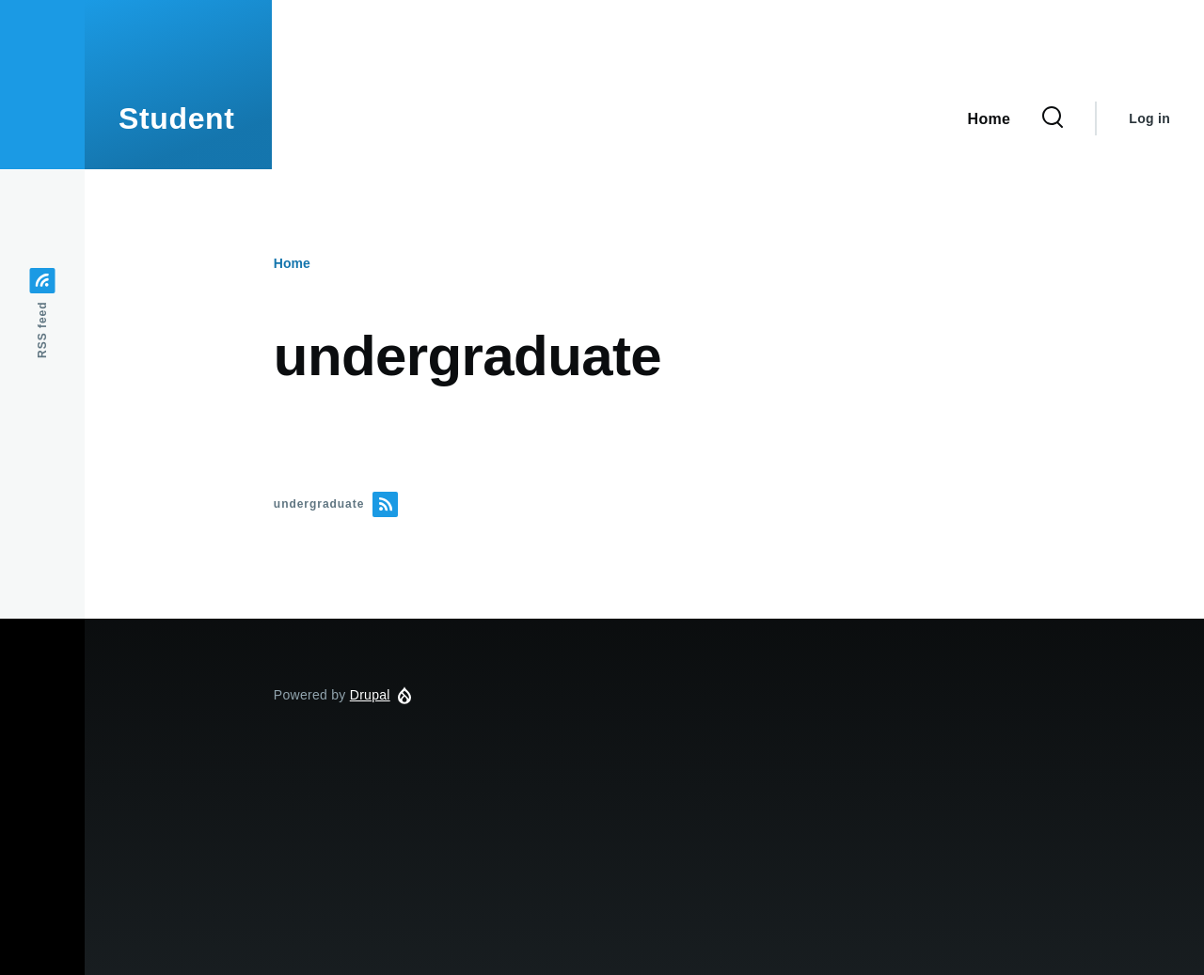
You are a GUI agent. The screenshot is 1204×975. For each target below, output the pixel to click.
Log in (1149, 118)
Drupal (370, 694)
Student (177, 118)
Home (292, 263)
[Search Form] (1052, 118)
